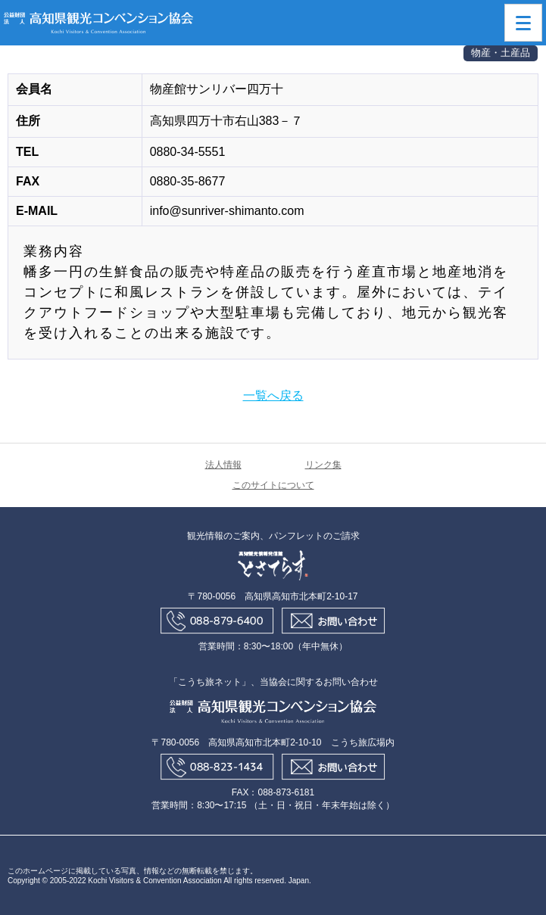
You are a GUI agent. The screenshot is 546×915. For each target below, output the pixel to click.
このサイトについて (273, 485)
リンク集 (323, 464)
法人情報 (223, 464)
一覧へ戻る (273, 395)
